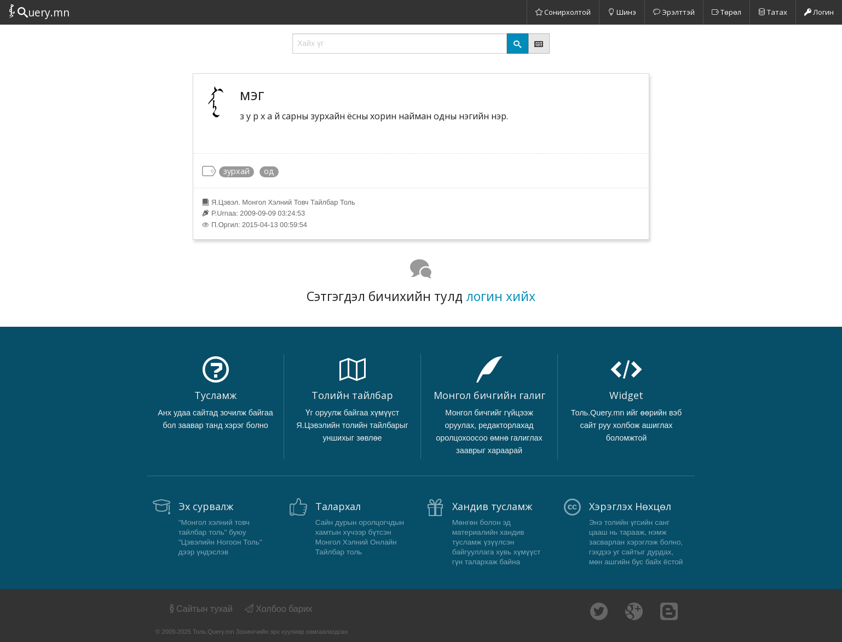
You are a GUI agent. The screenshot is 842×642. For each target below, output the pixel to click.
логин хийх (500, 296)
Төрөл (726, 12)
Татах (772, 12)
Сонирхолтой (563, 12)
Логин (819, 12)
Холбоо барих (279, 609)
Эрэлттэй (674, 12)
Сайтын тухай (200, 609)
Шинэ (622, 12)
